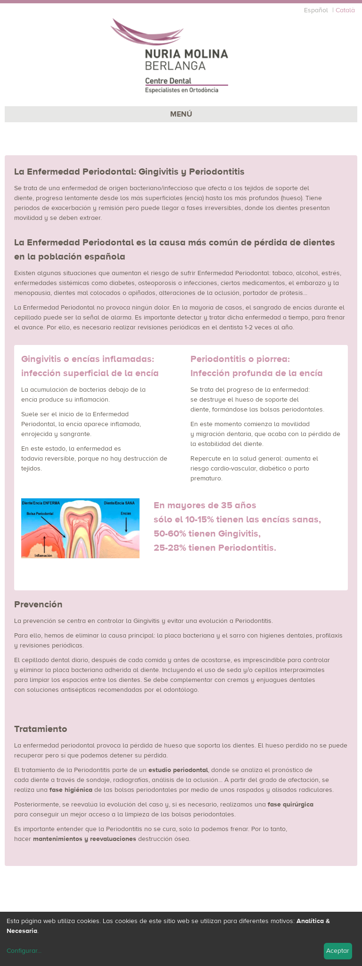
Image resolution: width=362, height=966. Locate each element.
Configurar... (24, 951)
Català (345, 10)
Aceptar (337, 951)
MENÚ (181, 114)
